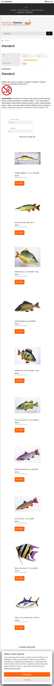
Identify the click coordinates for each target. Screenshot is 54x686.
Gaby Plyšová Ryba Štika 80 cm (24, 222)
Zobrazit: (13, 128)
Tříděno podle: (14, 119)
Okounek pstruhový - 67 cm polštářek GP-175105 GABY (33, 420)
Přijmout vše (27, 674)
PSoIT (46, 684)
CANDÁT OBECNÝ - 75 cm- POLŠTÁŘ (27, 173)
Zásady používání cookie (12, 668)
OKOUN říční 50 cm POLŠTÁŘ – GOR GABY (29, 370)
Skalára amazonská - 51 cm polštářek (26, 568)
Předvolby (27, 680)
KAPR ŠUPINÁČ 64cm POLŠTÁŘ (25, 321)
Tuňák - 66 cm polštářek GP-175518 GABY (28, 617)
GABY (25, 64)
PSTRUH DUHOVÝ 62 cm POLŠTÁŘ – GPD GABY (30, 469)
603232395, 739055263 (25, 12)
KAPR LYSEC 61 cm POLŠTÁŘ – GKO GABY (29, 272)
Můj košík (49, 2)
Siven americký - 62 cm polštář (24, 519)
